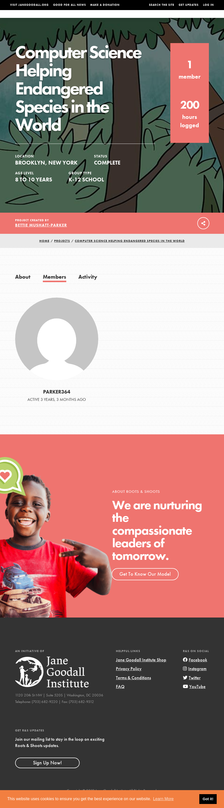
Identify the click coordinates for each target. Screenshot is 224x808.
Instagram (195, 679)
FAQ (120, 696)
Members (54, 286)
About (73, 19)
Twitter (192, 688)
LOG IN (208, 5)
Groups (183, 19)
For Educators (117, 19)
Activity (87, 286)
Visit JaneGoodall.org (29, 5)
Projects (165, 19)
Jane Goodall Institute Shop (141, 670)
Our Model (144, 19)
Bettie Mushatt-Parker (41, 235)
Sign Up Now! (47, 772)
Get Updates (189, 5)
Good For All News (69, 5)
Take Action (204, 18)
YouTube (194, 696)
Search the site (161, 5)
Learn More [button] (163, 799)
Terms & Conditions (133, 688)
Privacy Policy (129, 679)
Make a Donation (105, 5)
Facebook (195, 670)
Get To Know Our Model (145, 584)
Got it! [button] (208, 799)
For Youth (91, 19)
